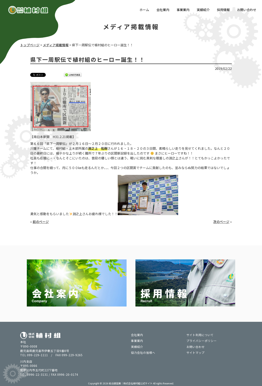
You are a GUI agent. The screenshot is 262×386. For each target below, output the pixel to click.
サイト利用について (200, 334)
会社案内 (162, 9)
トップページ (30, 44)
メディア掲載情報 (56, 44)
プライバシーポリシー (201, 340)
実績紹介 (203, 9)
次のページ (221, 221)
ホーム (144, 9)
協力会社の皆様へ (143, 352)
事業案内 (183, 9)
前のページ (41, 221)
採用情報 (223, 9)
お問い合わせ (246, 9)
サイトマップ (195, 352)
